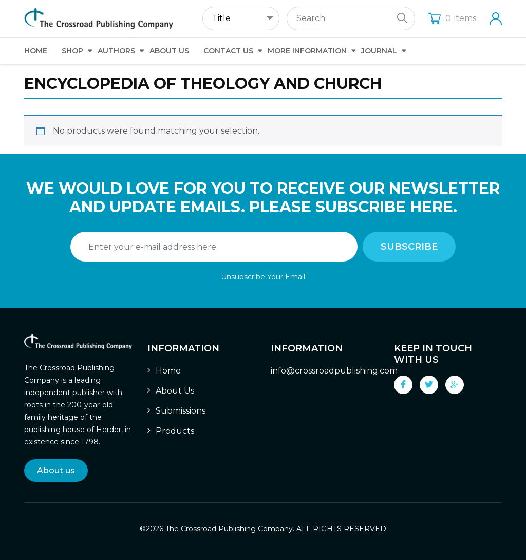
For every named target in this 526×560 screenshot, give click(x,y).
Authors (116, 50)
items (452, 18)
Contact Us (228, 50)
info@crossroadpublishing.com (334, 371)
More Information (307, 50)
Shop (72, 50)
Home (35, 50)
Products (175, 431)
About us (56, 470)
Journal (379, 50)
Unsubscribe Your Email (263, 277)
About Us (169, 50)
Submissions (180, 411)
